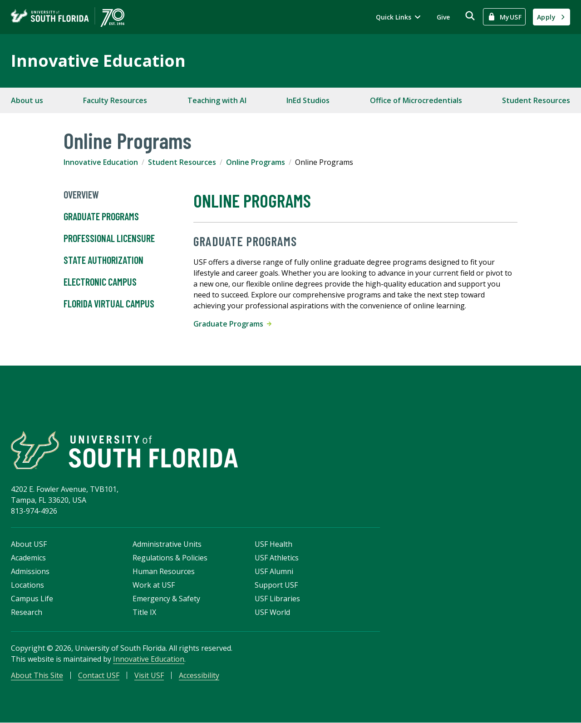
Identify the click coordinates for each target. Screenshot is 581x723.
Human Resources (164, 572)
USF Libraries (277, 599)
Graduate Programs (101, 216)
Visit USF (149, 676)
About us (27, 100)
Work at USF (154, 585)
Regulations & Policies (170, 558)
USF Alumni (274, 572)
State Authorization (103, 260)
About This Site (37, 676)
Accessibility (199, 676)
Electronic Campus (100, 282)
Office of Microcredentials (416, 100)
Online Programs (255, 162)
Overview (81, 194)
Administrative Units (167, 545)
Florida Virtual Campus (109, 303)
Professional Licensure (109, 238)
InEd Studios (308, 100)
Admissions (30, 572)
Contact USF (98, 676)
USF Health (273, 545)
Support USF (276, 585)
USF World (272, 613)
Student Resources (536, 100)
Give (443, 17)
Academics (28, 558)
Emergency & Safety (166, 599)
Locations (27, 585)
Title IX (144, 613)
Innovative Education (98, 61)
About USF (29, 545)
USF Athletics (277, 558)
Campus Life (32, 599)
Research (26, 613)
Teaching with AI (216, 100)
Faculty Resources (115, 100)
